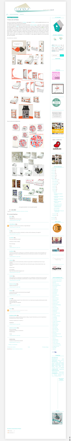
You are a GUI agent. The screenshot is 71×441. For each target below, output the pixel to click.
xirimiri (10, 290)
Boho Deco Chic (56, 284)
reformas (26, 211)
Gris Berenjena (55, 308)
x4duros (54, 349)
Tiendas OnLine (58, 376)
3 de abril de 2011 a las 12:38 (14, 220)
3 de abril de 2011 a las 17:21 (14, 247)
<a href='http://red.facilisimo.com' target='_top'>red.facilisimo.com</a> (57, 274)
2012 (54, 176)
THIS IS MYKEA (56, 208)
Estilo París (55, 366)
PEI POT (55, 192)
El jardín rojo (55, 303)
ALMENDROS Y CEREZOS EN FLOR (58, 197)
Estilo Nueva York (59, 365)
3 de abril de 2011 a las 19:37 (14, 272)
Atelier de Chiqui (12, 284)
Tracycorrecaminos (56, 343)
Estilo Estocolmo (60, 362)
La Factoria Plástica (56, 315)
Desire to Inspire (56, 302)
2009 (54, 219)
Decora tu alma (56, 299)
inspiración (18, 211)
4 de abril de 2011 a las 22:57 (14, 311)
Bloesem (54, 282)
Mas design (55, 326)
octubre (55, 181)
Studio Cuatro (55, 342)
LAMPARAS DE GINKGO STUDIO (58, 194)
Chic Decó (54, 288)
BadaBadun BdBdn (13, 315)
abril (55, 190)
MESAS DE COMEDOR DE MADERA (58, 199)
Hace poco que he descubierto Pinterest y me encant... (59, 210)
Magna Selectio (56, 324)
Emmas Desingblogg (57, 304)
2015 (54, 172)
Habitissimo (55, 310)
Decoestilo (55, 293)
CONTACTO (22, 14)
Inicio (29, 347)
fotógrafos (53, 367)
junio (55, 187)
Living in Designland (56, 321)
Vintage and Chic (56, 346)
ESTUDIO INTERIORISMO (14, 14)
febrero (55, 215)
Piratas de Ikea (55, 340)
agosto (55, 184)
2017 (54, 168)
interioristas (54, 372)
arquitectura (55, 359)
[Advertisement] (56, 393)
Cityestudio (54, 360)
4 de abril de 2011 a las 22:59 (14, 324)
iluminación (58, 367)
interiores (61, 369)
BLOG (7, 14)
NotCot (54, 338)
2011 (54, 178)
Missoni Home (55, 331)
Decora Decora (55, 297)
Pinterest (55, 374)
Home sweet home (56, 313)
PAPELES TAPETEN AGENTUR (57, 202)
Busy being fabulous (57, 285)
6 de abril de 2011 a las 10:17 (14, 342)
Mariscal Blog (55, 325)
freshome (54, 306)
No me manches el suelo (57, 336)
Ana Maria (11, 251)
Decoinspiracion (56, 295)
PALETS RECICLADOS (58, 204)
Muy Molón (55, 335)
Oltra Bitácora (12, 224)
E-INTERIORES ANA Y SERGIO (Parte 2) (58, 206)
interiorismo (23, 211)
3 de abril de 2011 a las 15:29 (14, 227)
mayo (55, 189)
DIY (15, 211)
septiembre (56, 183)
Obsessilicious (55, 339)
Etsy (60, 366)
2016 (54, 170)
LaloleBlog (55, 317)
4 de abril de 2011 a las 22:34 (14, 305)
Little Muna (55, 320)
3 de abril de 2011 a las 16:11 (14, 234)
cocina (59, 360)
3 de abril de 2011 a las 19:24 (14, 256)
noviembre (56, 179)
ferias (63, 366)
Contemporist (55, 289)
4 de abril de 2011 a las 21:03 (14, 294)
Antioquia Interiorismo (57, 281)
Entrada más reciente (11, 347)
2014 (54, 173)
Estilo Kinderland (56, 364)
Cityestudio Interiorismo (56, 46)
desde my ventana (13, 327)
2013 (54, 175)
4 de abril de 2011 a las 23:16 (14, 335)
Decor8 (54, 296)
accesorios (13, 211)
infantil (62, 367)
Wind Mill (54, 347)
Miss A (10, 216)
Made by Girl (55, 322)
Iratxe (10, 308)
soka (10, 298)
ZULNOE (11, 276)
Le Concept (55, 318)
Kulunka (54, 314)
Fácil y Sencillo (55, 307)
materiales (61, 372)
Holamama (55, 311)
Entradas (10, 430)
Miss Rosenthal (56, 329)
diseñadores (54, 361)
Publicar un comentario (12, 344)
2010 (54, 217)
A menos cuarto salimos (57, 279)
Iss (9, 230)
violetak (11, 260)
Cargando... (61, 381)
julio (55, 186)
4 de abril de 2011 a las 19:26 (14, 287)
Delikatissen (55, 300)
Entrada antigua (45, 347)
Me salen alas (55, 328)
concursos (62, 360)
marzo (55, 213)
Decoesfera (55, 292)
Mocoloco (54, 332)
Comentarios (11, 432)
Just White (11, 237)
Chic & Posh (55, 286)
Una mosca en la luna (57, 344)
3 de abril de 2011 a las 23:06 (14, 280)
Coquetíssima (55, 290)
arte (63, 359)
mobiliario (55, 373)
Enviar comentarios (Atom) (17, 349)
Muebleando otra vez (57, 333)
